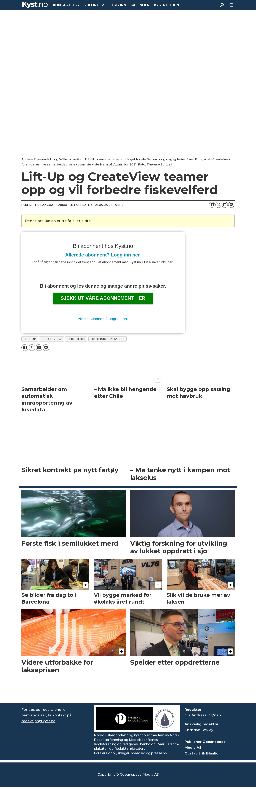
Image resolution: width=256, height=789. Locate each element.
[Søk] (222, 5)
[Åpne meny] (232, 5)
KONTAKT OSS (66, 5)
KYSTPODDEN (166, 5)
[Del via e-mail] (231, 205)
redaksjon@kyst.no (38, 721)
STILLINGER (93, 5)
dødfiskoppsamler (108, 339)
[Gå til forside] (35, 5)
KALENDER (140, 5)
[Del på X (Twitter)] (218, 205)
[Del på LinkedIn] (225, 205)
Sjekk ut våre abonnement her (103, 298)
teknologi (76, 339)
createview (51, 339)
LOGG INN (117, 5)
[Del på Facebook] (212, 205)
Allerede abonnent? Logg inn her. (103, 254)
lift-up (30, 339)
